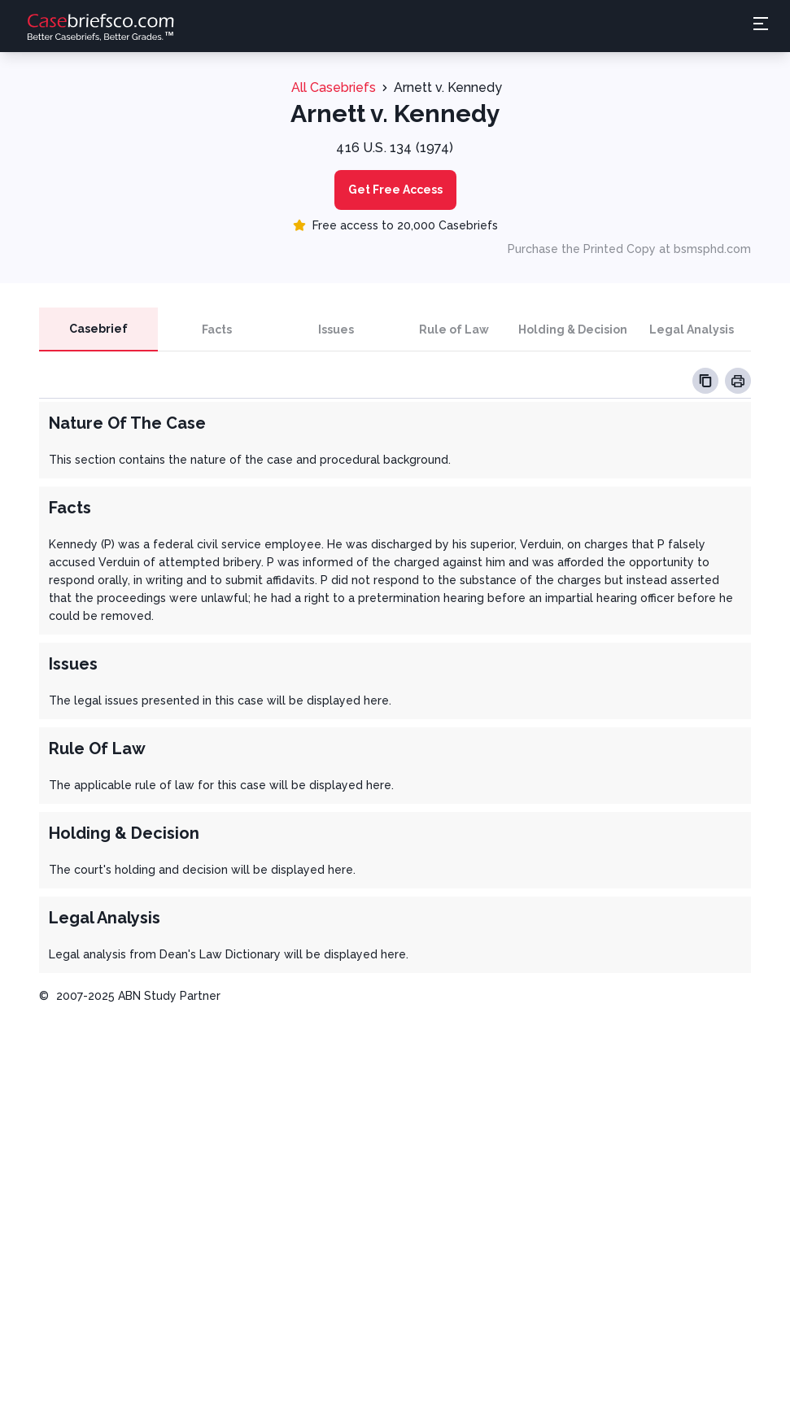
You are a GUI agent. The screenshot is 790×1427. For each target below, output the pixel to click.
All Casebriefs (333, 87)
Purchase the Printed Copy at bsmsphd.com (629, 248)
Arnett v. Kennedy (448, 87)
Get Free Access (395, 189)
